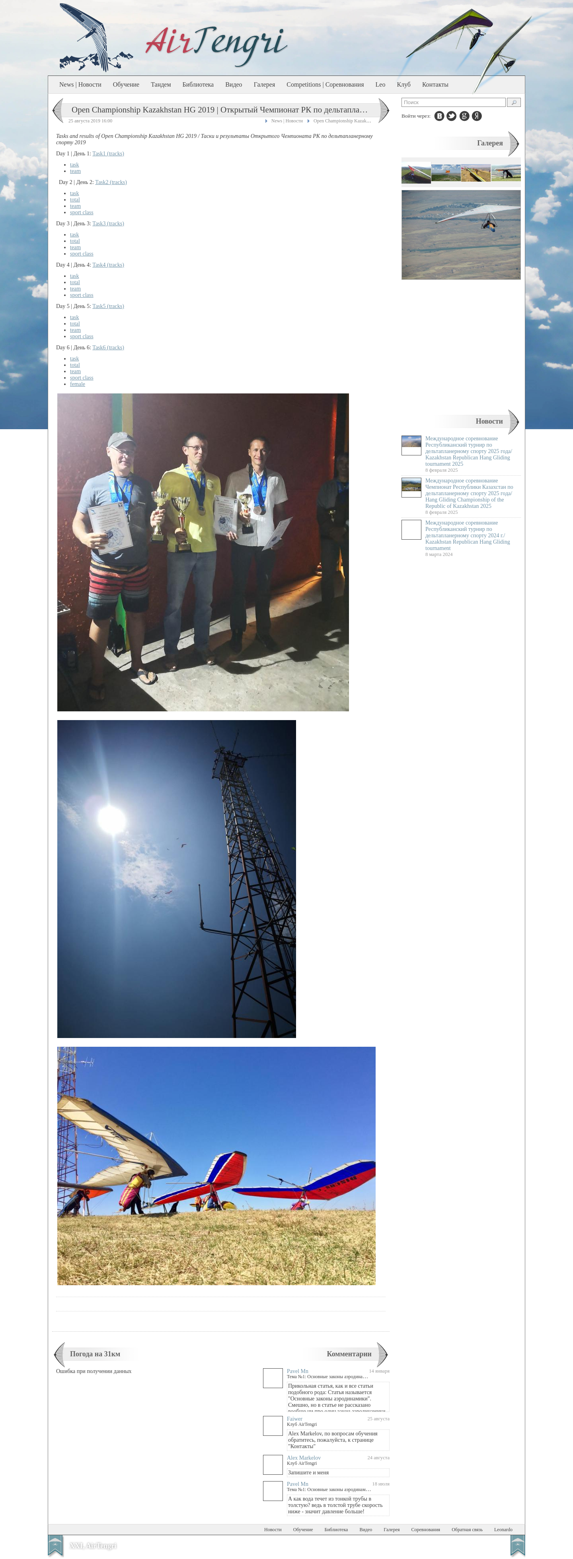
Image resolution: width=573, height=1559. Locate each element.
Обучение (126, 84)
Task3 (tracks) (108, 224)
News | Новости (80, 84)
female (77, 384)
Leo (381, 84)
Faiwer (294, 1419)
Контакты (435, 84)
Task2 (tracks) (111, 182)
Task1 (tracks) (108, 154)
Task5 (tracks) (108, 306)
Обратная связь (467, 1529)
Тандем (161, 84)
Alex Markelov (304, 1458)
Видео (233, 84)
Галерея (264, 84)
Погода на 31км (95, 1354)
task (74, 165)
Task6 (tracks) (108, 348)
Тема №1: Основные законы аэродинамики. (330, 1376)
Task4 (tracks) (108, 265)
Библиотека (198, 84)
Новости (489, 421)
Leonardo (503, 1529)
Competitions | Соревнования (325, 84)
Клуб (404, 84)
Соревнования (425, 1529)
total (75, 200)
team (75, 171)
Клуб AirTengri (302, 1424)
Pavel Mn (297, 1371)
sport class (82, 212)
